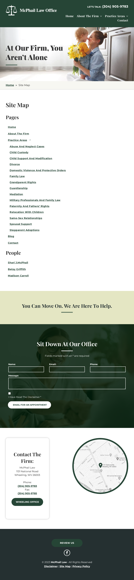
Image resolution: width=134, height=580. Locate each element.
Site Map (65, 566)
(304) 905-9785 (27, 493)
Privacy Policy (81, 566)
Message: (13, 375)
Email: (52, 364)
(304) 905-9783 (27, 486)
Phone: (94, 364)
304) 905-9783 (115, 6)
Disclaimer (51, 566)
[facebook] (67, 553)
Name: (12, 364)
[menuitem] (68, 16)
